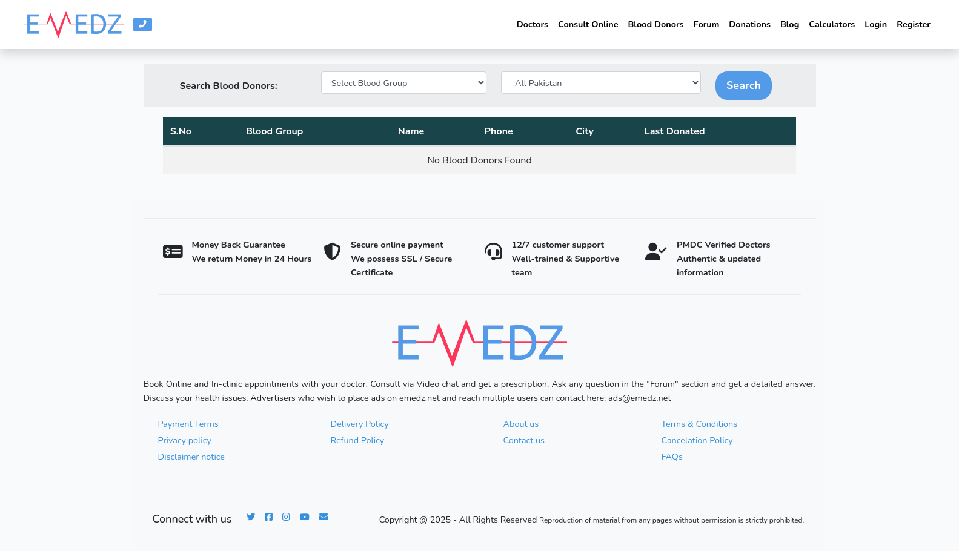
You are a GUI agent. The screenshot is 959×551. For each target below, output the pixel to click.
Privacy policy (184, 440)
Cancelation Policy (697, 440)
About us (521, 424)
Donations (750, 24)
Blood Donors (655, 24)
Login (875, 24)
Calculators (832, 24)
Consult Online (588, 24)
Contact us (524, 440)
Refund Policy (358, 440)
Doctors (532, 24)
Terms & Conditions (700, 424)
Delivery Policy (360, 424)
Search (743, 85)
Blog (789, 24)
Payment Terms (188, 424)
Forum (707, 24)
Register (914, 24)
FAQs (672, 456)
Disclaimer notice (191, 456)
